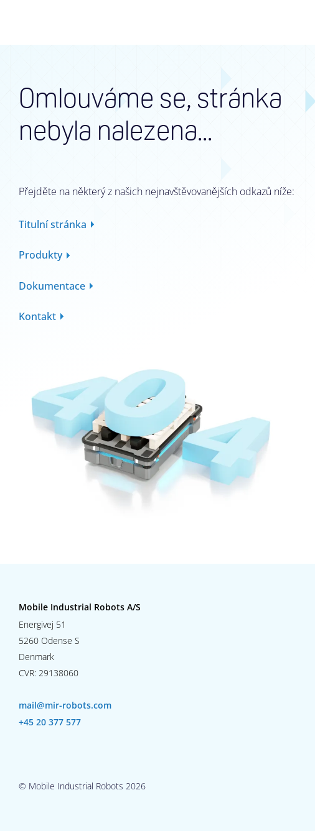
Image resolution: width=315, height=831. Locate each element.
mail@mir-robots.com (65, 705)
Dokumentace (52, 286)
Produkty (40, 254)
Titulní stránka (53, 224)
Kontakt (37, 316)
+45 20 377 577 (50, 722)
